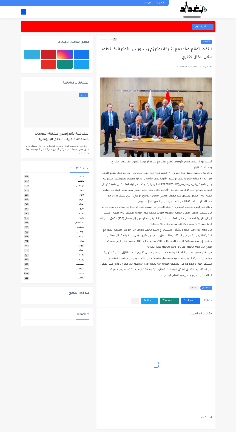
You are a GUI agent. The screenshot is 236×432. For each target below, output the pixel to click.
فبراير (81, 195)
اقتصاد (206, 42)
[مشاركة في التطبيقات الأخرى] (135, 301)
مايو (82, 209)
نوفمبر (81, 181)
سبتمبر (80, 227)
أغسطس (79, 223)
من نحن (147, 3)
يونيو (81, 213)
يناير (82, 190)
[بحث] (23, 12)
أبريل (81, 204)
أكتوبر (81, 177)
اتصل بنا (160, 3)
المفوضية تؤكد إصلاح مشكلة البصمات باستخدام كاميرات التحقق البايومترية (62, 136)
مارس (81, 200)
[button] (190, 301)
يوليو (81, 218)
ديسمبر (80, 186)
